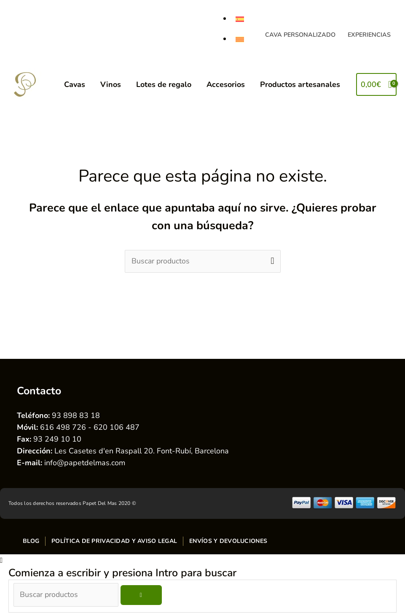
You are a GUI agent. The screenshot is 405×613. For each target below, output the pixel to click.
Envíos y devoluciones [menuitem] (228, 541)
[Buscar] (143, 595)
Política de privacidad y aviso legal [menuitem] (114, 541)
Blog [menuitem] (31, 541)
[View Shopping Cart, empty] (376, 84)
